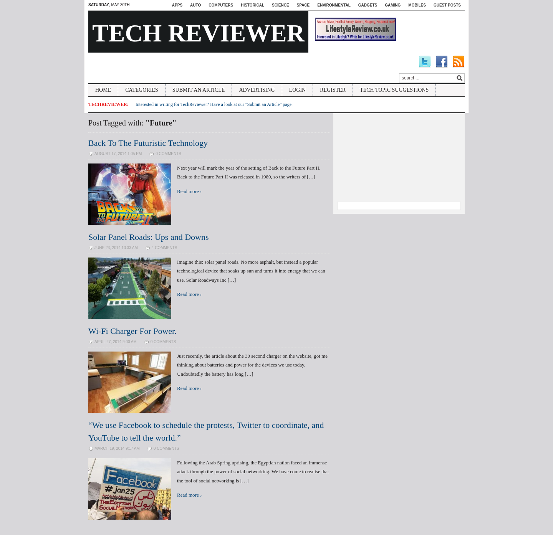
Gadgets (367, 5)
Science (280, 5)
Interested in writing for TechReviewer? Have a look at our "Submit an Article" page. (214, 104)
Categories (141, 90)
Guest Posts (447, 5)
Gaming (393, 5)
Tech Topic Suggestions (394, 90)
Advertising (257, 90)
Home (103, 90)
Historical (252, 5)
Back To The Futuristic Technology (148, 143)
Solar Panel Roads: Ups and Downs (148, 237)
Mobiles (417, 5)
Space (303, 5)
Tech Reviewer (198, 33)
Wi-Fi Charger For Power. (132, 331)
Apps (177, 5)
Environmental (333, 5)
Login (297, 90)
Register (333, 90)
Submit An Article (198, 90)
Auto (195, 5)
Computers (221, 5)
